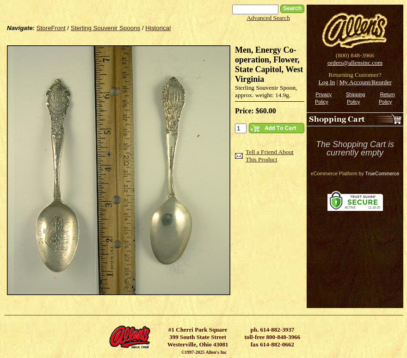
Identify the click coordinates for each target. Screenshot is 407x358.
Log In (326, 82)
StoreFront (51, 28)
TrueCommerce (382, 173)
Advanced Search (268, 17)
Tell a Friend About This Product (270, 155)
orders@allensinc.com (354, 62)
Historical (158, 28)
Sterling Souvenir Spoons (105, 28)
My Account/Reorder (365, 82)
